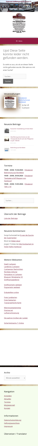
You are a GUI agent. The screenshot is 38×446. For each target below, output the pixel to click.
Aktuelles (7, 399)
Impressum (8, 426)
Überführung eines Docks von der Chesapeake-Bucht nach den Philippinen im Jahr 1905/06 (21, 139)
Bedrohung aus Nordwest (17, 147)
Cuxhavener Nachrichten (13, 269)
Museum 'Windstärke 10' (13, 277)
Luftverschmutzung (11, 313)
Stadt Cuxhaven (10, 264)
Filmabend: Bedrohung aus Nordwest (24, 100)
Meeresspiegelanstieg (12, 308)
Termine (7, 402)
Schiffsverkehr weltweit (13, 285)
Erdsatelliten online (11, 292)
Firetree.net (8, 310)
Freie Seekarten (10, 300)
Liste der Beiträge (11, 218)
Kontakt (7, 408)
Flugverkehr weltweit (12, 287)
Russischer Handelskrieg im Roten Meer (21, 129)
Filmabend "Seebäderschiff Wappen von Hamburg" (18, 178)
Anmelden (8, 396)
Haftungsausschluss (12, 423)
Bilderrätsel (15, 241)
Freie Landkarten (10, 297)
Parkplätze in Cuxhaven (13, 274)
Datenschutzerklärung (12, 420)
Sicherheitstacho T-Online (14, 323)
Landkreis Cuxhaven (11, 267)
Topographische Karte (12, 303)
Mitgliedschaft (9, 405)
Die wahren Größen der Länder (16, 318)
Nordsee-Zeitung (10, 272)
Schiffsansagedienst (11, 280)
